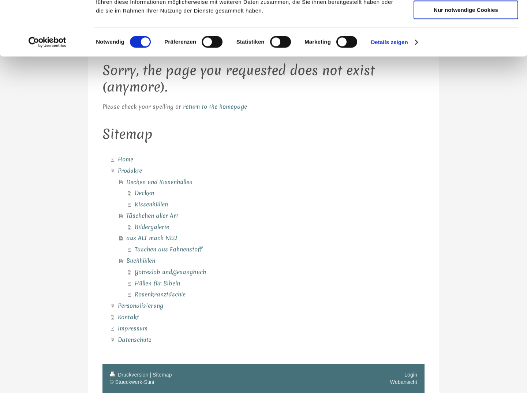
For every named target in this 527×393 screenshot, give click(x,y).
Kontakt (128, 317)
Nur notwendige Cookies (466, 61)
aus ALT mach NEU (151, 238)
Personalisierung (140, 306)
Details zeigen (389, 93)
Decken (144, 193)
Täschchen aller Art (152, 216)
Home (125, 159)
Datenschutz (134, 340)
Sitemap (162, 375)
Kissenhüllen (151, 204)
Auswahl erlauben (465, 40)
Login (410, 375)
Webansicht (403, 382)
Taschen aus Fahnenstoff (168, 249)
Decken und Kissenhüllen (159, 182)
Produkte (130, 170)
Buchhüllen (140, 261)
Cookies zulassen (466, 18)
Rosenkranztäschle (160, 294)
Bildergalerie (152, 227)
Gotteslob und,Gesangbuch (170, 272)
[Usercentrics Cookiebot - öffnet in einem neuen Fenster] (47, 93)
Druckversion (130, 375)
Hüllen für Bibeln (157, 283)
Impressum (132, 328)
